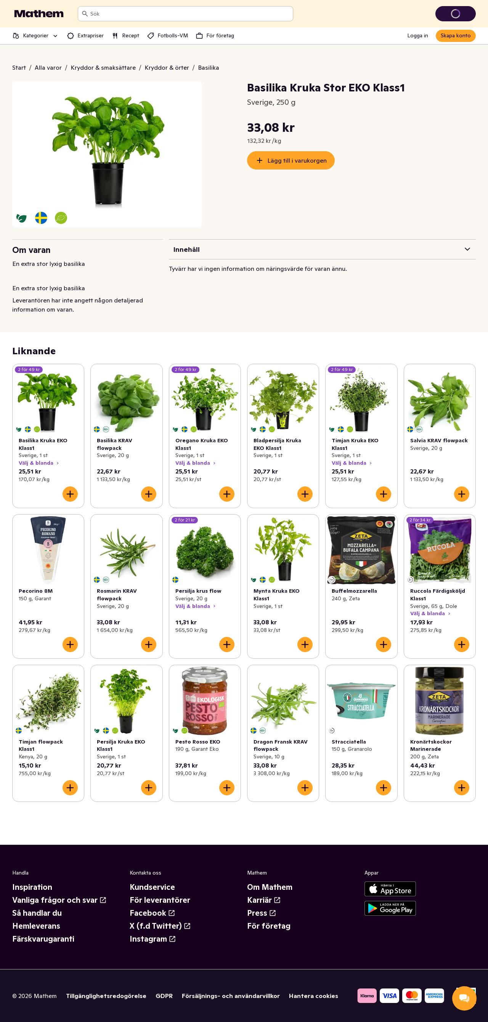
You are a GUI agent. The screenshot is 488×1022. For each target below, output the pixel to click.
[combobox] (190, 13)
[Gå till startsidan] (39, 13)
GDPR (164, 996)
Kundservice (152, 887)
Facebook (152, 913)
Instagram (153, 939)
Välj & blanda (39, 462)
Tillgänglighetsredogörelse (106, 996)
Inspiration (32, 887)
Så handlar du (37, 913)
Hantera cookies (313, 996)
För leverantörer (160, 900)
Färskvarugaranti (43, 939)
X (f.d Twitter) (160, 926)
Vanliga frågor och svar (59, 900)
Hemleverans (36, 926)
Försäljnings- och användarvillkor (231, 996)
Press (261, 913)
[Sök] (85, 14)
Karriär (264, 900)
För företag (269, 926)
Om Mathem (269, 887)
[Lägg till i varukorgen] (70, 494)
